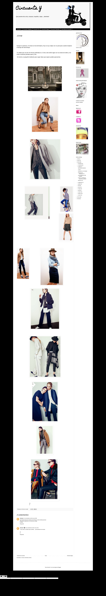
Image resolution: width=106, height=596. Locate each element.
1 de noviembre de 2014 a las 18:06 (30, 518)
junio (79, 187)
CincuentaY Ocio (36, 29)
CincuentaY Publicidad (55, 29)
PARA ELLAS (80, 180)
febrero (79, 193)
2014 (78, 162)
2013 (78, 197)
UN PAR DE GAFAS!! (82, 168)
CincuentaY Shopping (27, 29)
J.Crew (79, 169)
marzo (79, 191)
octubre (79, 166)
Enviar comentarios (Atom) (26, 557)
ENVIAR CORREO (79, 102)
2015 (78, 160)
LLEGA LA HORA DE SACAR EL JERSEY (82, 178)
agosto (79, 184)
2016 (78, 158)
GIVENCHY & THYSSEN (82, 171)
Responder (22, 523)
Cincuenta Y (29, 8)
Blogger (59, 567)
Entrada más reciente (21, 555)
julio (79, 185)
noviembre (80, 165)
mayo (79, 188)
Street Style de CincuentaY (66, 29)
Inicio (46, 555)
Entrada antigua (70, 555)
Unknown (22, 518)
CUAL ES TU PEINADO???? (81, 173)
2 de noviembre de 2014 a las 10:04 (32, 527)
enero (79, 195)
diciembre (80, 163)
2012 (78, 198)
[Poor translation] (5, 576)
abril (79, 190)
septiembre (80, 182)
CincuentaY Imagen (45, 29)
